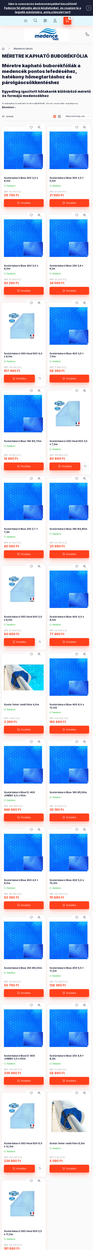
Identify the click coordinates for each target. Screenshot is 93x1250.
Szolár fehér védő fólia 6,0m (67, 1143)
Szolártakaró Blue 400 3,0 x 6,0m (21, 267)
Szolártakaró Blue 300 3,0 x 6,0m (21, 179)
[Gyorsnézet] (39, 127)
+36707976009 (87, 34)
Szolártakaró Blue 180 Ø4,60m (68, 528)
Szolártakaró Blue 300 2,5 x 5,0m (67, 179)
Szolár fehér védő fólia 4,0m (21, 704)
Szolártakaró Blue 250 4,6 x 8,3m (67, 1057)
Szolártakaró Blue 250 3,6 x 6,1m (66, 267)
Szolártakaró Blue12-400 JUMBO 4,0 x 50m (19, 794)
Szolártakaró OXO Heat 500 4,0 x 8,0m (23, 355)
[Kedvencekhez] (31, 127)
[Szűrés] (45, 21)
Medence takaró (23, 48)
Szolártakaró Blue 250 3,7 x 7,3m (21, 530)
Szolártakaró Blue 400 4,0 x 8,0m (67, 618)
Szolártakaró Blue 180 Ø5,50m (68, 792)
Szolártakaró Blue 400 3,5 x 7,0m (67, 355)
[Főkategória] (3, 48)
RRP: (12, 191)
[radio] (59, 116)
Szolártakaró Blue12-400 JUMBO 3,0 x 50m (19, 1057)
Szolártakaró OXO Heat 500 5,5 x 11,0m (23, 1233)
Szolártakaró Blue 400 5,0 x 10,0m (67, 882)
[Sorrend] (77, 116)
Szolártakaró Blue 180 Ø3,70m (23, 441)
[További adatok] (40, 379)
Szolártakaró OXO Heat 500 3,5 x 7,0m (68, 443)
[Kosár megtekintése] (67, 21)
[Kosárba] (24, 203)
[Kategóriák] (26, 21)
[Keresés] (35, 21)
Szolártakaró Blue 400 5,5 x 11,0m (67, 969)
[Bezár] (88, 8)
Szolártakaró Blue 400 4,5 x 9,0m (21, 882)
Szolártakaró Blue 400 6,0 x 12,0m (67, 706)
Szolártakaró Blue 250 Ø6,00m (23, 967)
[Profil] (55, 21)
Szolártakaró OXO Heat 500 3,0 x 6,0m (23, 618)
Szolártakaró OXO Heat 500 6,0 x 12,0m (23, 1145)
